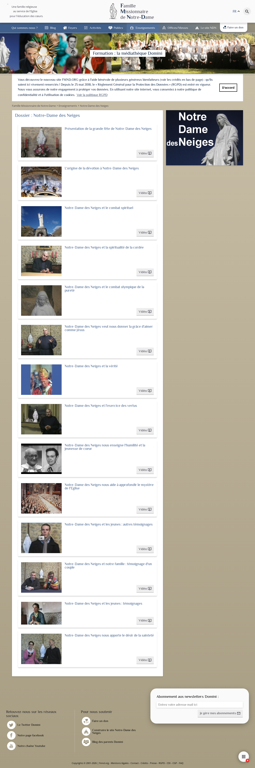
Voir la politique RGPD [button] (92, 95)
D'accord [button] (228, 87)
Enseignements (145, 27)
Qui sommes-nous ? (25, 27)
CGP (174, 763)
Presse (153, 763)
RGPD (162, 763)
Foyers (72, 27)
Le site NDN (208, 27)
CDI (168, 763)
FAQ (181, 763)
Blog (53, 27)
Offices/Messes (178, 27)
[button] (145, 153)
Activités (95, 27)
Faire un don (233, 27)
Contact (135, 763)
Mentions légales (120, 763)
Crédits (144, 763)
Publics (118, 27)
